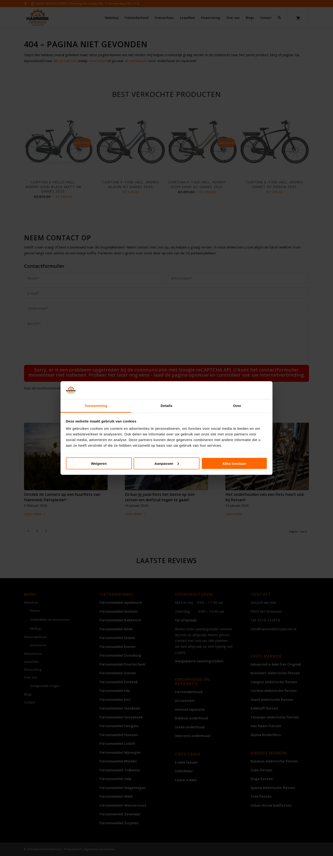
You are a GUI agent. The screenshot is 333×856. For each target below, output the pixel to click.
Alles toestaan (234, 463)
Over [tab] (237, 406)
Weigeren (99, 463)
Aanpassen (166, 463)
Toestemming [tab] (95, 406)
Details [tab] (166, 406)
